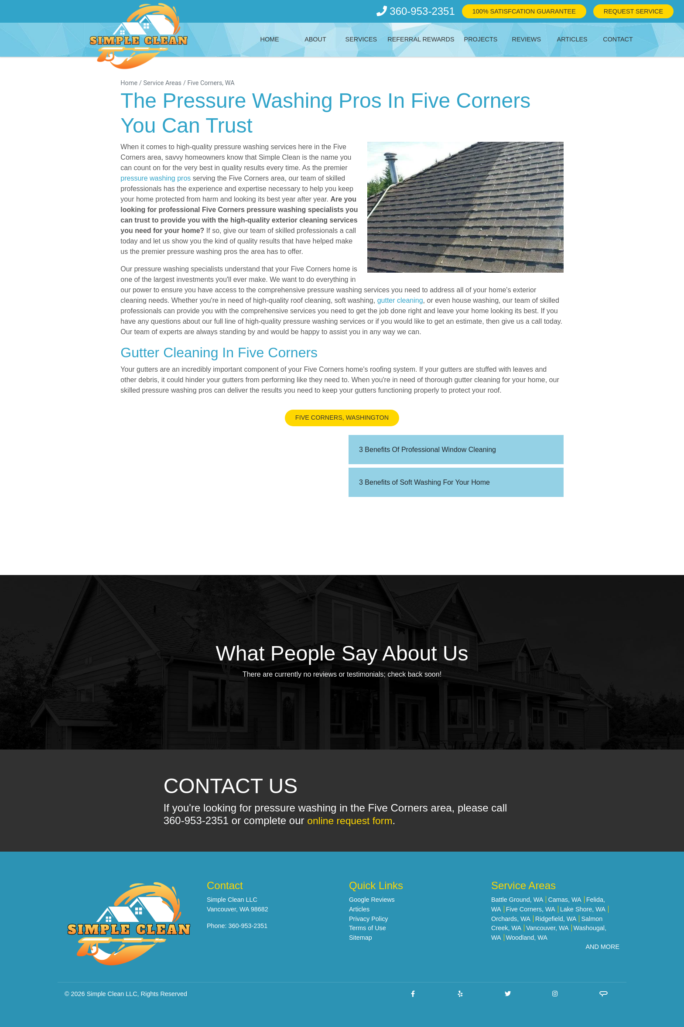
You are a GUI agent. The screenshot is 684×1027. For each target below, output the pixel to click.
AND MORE (602, 946)
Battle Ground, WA (517, 899)
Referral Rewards (420, 39)
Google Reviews (372, 899)
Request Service (633, 11)
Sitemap (360, 937)
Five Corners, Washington (342, 417)
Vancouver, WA (547, 927)
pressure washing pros (155, 178)
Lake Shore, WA (582, 909)
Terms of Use (367, 927)
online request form (352, 820)
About (315, 39)
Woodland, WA (526, 937)
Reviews (526, 39)
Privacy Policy (368, 918)
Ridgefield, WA (556, 918)
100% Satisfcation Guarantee (524, 11)
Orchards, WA (510, 918)
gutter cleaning (400, 300)
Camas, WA (564, 899)
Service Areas (162, 83)
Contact (618, 39)
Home (269, 39)
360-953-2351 (415, 11)
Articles (572, 39)
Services (361, 39)
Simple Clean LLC (112, 993)
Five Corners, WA (210, 83)
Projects (481, 39)
